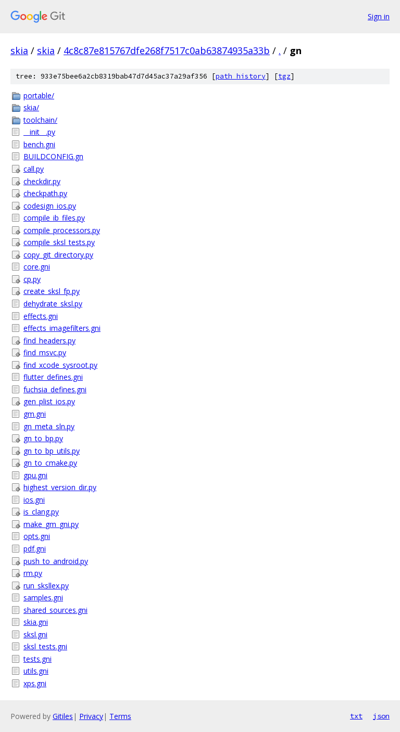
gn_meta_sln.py (48, 426)
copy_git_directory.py (58, 255)
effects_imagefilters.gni (62, 328)
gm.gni (34, 414)
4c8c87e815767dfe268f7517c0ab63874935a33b (167, 50)
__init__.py (39, 132)
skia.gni (35, 622)
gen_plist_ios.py (49, 401)
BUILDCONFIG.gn (53, 156)
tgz (284, 76)
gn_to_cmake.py (50, 463)
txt (356, 716)
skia (19, 50)
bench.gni (39, 144)
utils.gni (35, 671)
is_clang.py (41, 512)
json (381, 716)
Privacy (91, 716)
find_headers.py (49, 340)
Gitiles (63, 716)
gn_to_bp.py (43, 438)
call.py (33, 169)
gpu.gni (35, 475)
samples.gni (43, 597)
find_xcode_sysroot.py (60, 365)
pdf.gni (34, 549)
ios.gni (34, 500)
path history (241, 76)
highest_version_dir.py (59, 487)
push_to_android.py (55, 561)
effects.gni (40, 316)
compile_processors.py (61, 230)
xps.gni (34, 683)
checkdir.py (41, 181)
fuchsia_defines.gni (54, 389)
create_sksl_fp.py (51, 291)
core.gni (36, 267)
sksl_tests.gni (45, 646)
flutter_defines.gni (53, 377)
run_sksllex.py (46, 585)
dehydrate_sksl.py (52, 304)
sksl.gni (35, 634)
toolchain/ (40, 120)
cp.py (32, 279)
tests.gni (37, 659)
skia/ (31, 107)
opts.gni (36, 536)
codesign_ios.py (49, 206)
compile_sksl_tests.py (59, 242)
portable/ (38, 95)
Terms (120, 716)
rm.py (32, 573)
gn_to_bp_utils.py (51, 451)
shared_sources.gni (55, 610)
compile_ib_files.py (54, 218)
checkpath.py (45, 193)
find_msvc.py (44, 352)
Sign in (379, 16)
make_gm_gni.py (51, 524)
